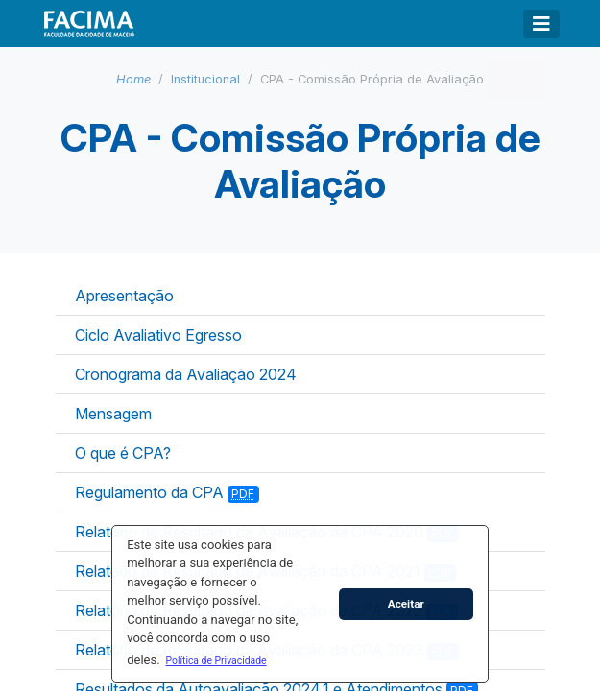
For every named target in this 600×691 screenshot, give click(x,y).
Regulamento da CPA (167, 492)
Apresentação (124, 295)
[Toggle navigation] (541, 24)
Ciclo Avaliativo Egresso (158, 335)
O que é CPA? (123, 453)
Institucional (205, 79)
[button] (216, 660)
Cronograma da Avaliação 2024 (186, 374)
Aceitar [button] (406, 603)
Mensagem (113, 413)
